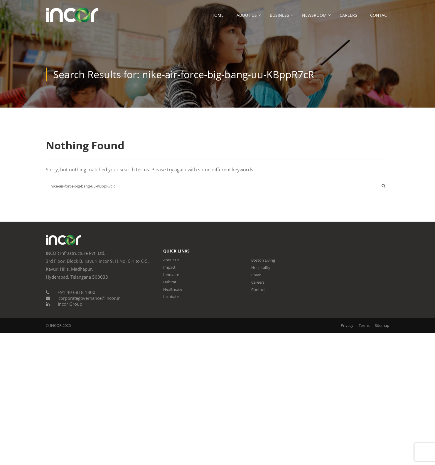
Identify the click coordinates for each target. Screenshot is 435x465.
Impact (169, 267)
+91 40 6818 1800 (76, 292)
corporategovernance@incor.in (89, 298)
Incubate (171, 296)
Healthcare (172, 289)
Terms (364, 325)
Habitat (169, 282)
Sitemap (382, 325)
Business (279, 15)
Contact (379, 15)
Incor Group (70, 304)
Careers (348, 15)
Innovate (171, 274)
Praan (256, 274)
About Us (247, 15)
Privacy (347, 325)
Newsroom (314, 15)
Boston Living (263, 260)
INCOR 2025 (60, 325)
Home (217, 15)
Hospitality (260, 267)
